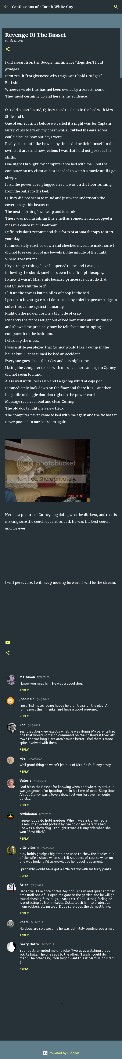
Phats (24, 922)
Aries (23, 885)
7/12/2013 (43, 677)
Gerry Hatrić (29, 944)
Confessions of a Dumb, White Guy (42, 7)
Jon (22, 725)
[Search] (116, 7)
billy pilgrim (29, 847)
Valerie (25, 780)
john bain (26, 699)
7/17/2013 (36, 884)
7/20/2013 (47, 944)
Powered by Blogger (61, 1053)
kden (23, 758)
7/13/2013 (39, 780)
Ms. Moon (27, 677)
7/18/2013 (36, 922)
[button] (7, 49)
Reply (24, 690)
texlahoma (28, 814)
